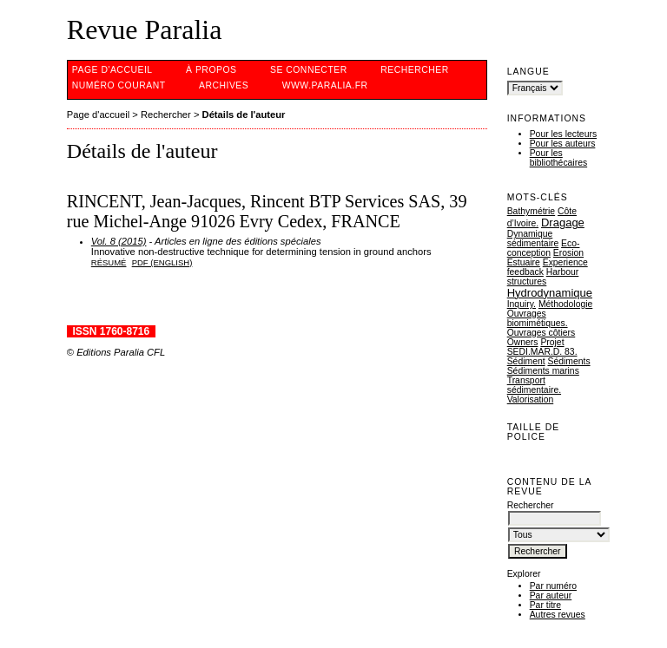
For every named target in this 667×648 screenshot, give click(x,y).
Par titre (545, 605)
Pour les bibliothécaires (558, 157)
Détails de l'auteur (244, 114)
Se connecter (308, 70)
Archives (223, 85)
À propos (211, 70)
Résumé (109, 262)
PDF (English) (162, 262)
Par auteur (551, 595)
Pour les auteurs (563, 143)
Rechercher (414, 70)
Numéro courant (119, 85)
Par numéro (553, 586)
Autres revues (557, 614)
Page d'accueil (112, 70)
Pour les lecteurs (563, 134)
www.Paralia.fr (325, 85)
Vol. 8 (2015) (119, 241)
